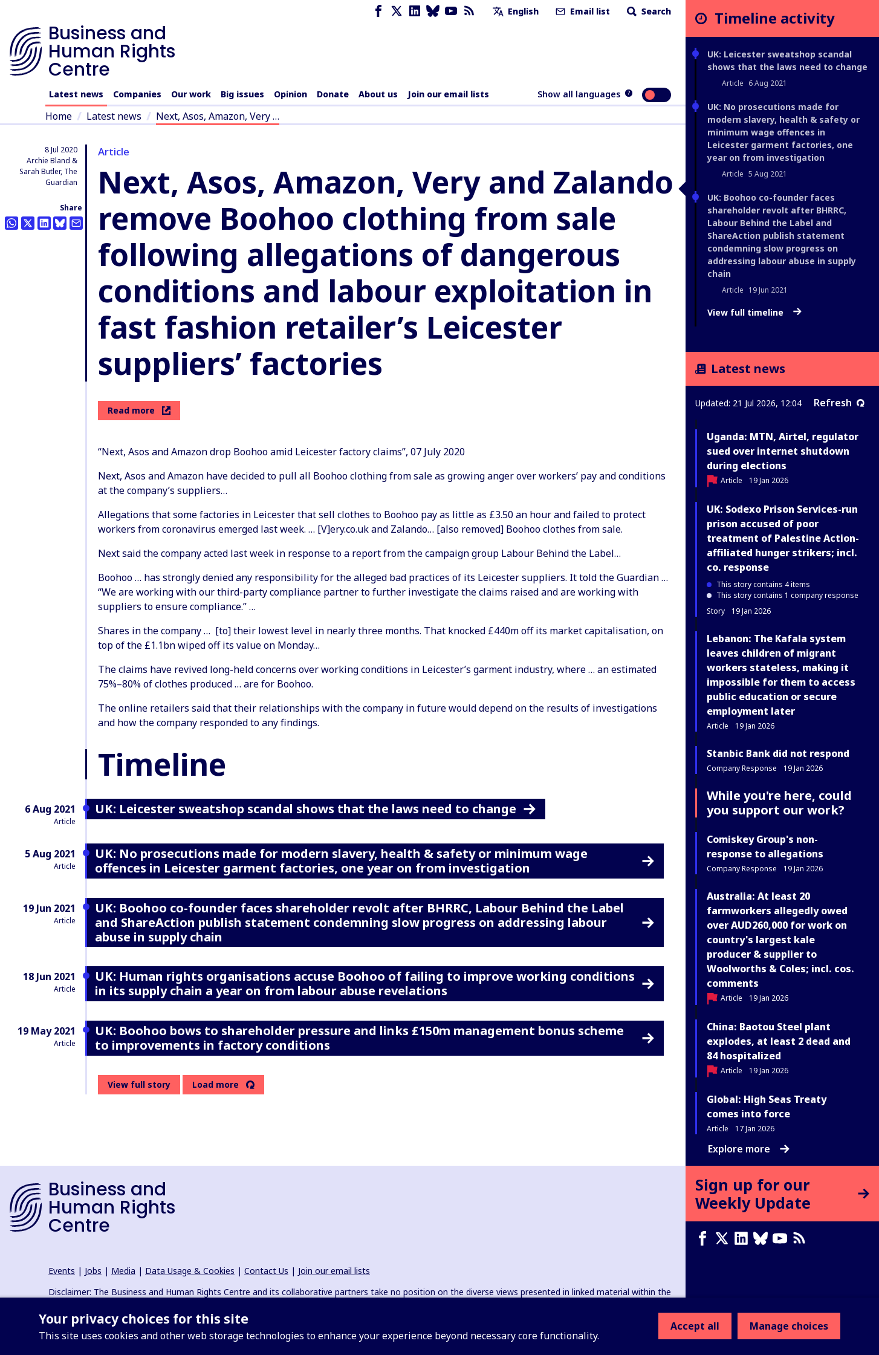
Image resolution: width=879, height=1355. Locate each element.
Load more (215, 1084)
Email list (581, 11)
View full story (139, 1084)
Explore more (749, 1148)
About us (378, 94)
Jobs (93, 1270)
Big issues (242, 94)
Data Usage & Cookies (190, 1270)
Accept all (694, 1326)
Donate (333, 94)
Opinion (290, 94)
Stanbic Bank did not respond (778, 753)
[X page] (396, 11)
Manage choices (789, 1326)
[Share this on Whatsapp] (11, 223)
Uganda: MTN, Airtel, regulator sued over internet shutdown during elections (782, 451)
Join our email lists (448, 94)
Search (647, 11)
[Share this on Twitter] (27, 223)
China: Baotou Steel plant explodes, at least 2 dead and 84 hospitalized (779, 1041)
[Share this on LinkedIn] (44, 223)
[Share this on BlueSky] (59, 223)
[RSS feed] (469, 11)
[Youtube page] (451, 11)
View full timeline (754, 312)
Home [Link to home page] (58, 116)
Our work (191, 94)
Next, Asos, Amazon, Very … (217, 116)
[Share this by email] (76, 223)
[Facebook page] (378, 11)
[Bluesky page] (433, 11)
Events (61, 1270)
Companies (137, 94)
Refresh (839, 402)
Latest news (76, 94)
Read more (139, 410)
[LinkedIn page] (414, 11)
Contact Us (266, 1270)
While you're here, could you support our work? (779, 802)
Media (123, 1270)
